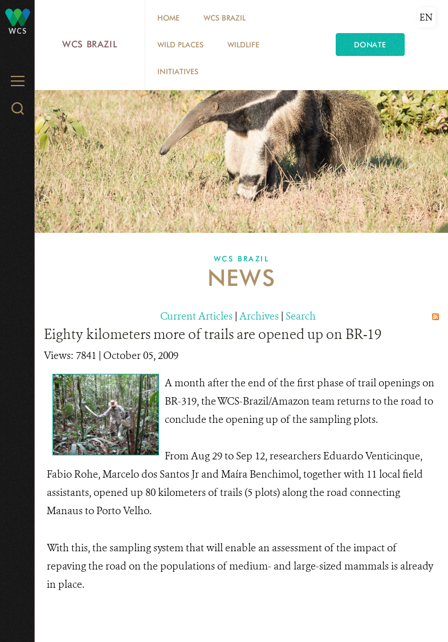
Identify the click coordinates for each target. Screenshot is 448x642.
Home (168, 17)
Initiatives (177, 71)
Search (301, 316)
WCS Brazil (89, 44)
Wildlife (243, 44)
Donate (370, 44)
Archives (259, 316)
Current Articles (196, 316)
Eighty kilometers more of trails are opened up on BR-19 (213, 334)
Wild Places (180, 44)
